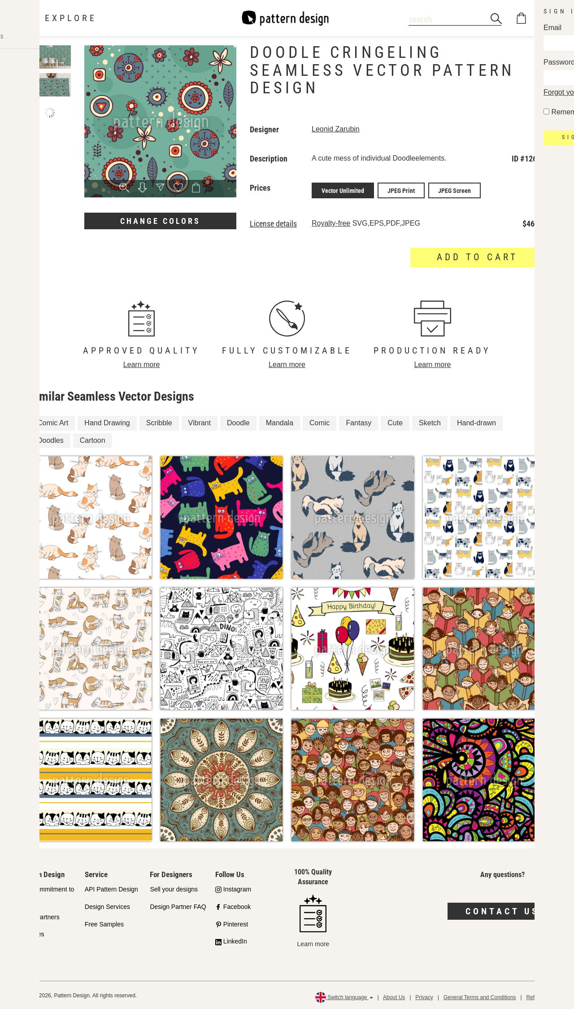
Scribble (159, 421)
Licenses (31, 932)
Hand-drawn (476, 421)
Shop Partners (39, 915)
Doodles (50, 438)
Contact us (502, 909)
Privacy (424, 995)
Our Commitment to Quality (46, 893)
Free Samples (104, 922)
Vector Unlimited (343, 189)
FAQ (25, 950)
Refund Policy (543, 995)
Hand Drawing (107, 421)
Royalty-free (331, 222)
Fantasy (358, 421)
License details (273, 222)
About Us (394, 995)
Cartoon (92, 438)
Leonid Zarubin (336, 129)
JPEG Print (401, 189)
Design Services (107, 905)
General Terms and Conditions (480, 995)
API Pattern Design (111, 887)
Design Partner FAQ (178, 905)
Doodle (238, 421)
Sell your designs (174, 887)
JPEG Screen (454, 189)
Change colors (160, 221)
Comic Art (52, 421)
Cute (395, 421)
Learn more (141, 363)
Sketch (430, 421)
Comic (319, 421)
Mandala (279, 421)
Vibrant (199, 421)
